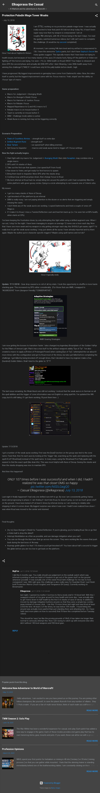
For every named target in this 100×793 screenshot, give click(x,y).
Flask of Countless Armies (18, 138)
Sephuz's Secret (88, 51)
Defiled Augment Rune (16, 142)
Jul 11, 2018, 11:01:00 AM (40, 591)
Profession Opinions (13, 749)
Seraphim (71, 158)
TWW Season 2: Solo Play (15, 718)
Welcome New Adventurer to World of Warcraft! (27, 688)
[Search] (96, 5)
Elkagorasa (25, 591)
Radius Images (55, 788)
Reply (15, 631)
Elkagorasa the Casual (27, 4)
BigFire (15, 571)
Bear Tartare (12, 145)
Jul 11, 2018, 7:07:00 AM (29, 571)
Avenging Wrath (51, 158)
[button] (96, 16)
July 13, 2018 (74, 490)
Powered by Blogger (50, 783)
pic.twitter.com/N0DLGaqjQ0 (50, 486)
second (63, 42)
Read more (92, 710)
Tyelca (58, 51)
